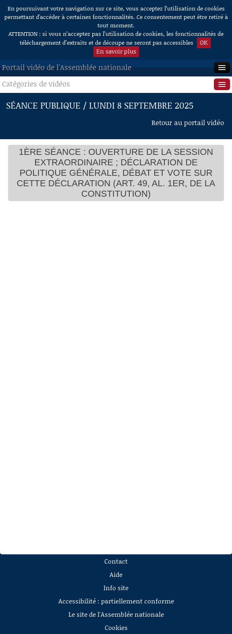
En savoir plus (116, 51)
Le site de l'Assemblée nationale (116, 614)
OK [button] (204, 42)
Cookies (116, 627)
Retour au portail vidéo (187, 122)
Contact (116, 561)
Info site (116, 587)
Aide (116, 574)
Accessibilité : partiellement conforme (116, 600)
